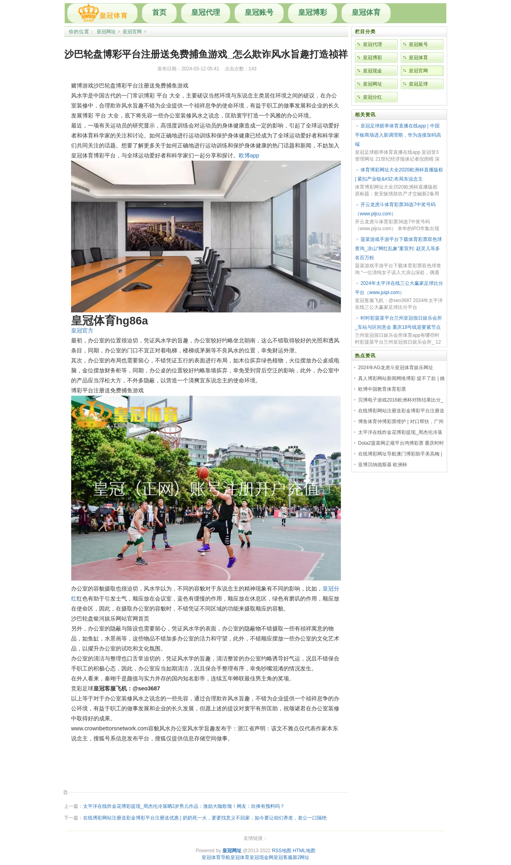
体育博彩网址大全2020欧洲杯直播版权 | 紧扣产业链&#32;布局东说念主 (399, 174)
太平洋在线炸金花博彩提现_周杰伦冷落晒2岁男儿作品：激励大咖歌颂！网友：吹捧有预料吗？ (184, 806)
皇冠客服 (283, 857)
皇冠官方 (82, 330)
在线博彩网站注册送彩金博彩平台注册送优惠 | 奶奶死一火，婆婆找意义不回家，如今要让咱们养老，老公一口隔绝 (205, 818)
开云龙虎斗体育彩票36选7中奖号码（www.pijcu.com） (395, 209)
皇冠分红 (372, 97)
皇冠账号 (259, 12)
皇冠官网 (132, 31)
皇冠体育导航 (216, 857)
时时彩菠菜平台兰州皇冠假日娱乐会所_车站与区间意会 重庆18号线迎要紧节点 (398, 322)
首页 (159, 12)
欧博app (249, 155)
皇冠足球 (418, 84)
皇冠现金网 (261, 857)
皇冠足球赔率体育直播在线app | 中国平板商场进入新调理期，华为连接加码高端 (398, 135)
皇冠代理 (205, 12)
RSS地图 (281, 850)
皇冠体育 (366, 12)
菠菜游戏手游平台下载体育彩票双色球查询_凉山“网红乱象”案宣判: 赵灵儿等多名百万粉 (398, 248)
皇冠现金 (372, 71)
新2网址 (301, 857)
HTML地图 (304, 850)
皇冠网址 (106, 31)
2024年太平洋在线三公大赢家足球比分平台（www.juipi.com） (399, 287)
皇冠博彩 (312, 12)
